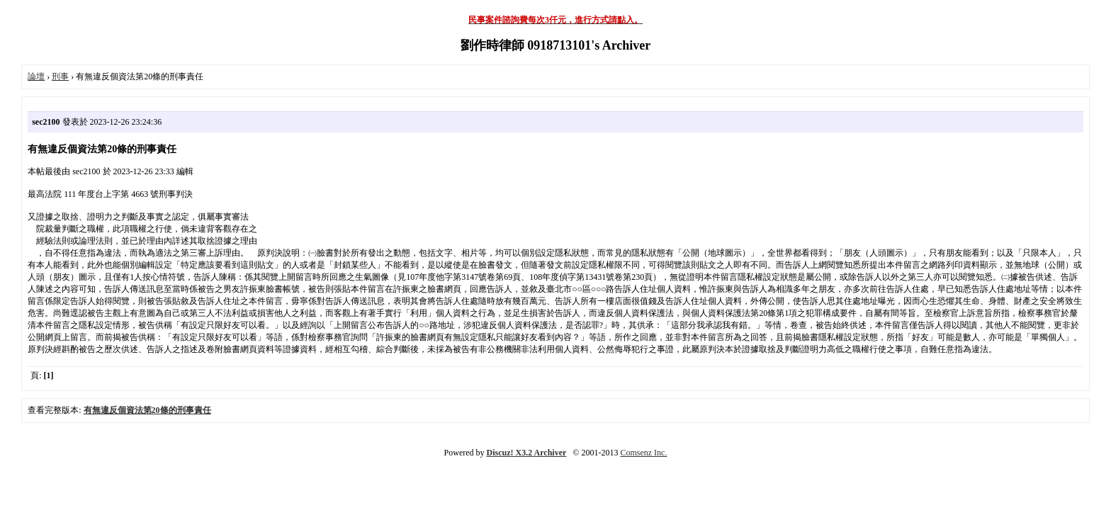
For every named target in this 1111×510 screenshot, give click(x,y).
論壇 (36, 76)
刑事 (60, 76)
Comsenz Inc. (643, 453)
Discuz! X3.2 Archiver (527, 453)
